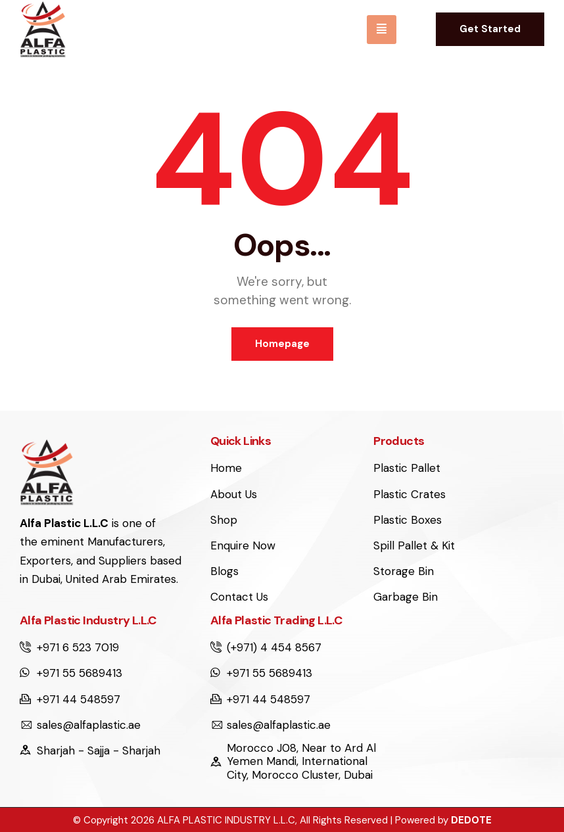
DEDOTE (471, 820)
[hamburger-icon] (381, 29)
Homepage (282, 343)
